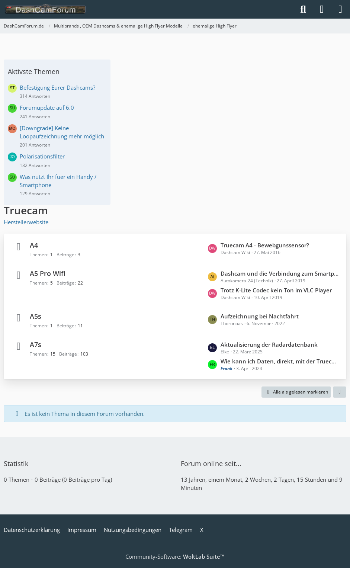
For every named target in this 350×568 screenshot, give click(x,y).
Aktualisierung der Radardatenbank (269, 344)
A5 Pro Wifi (47, 273)
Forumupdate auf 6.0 (47, 107)
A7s (35, 344)
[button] (339, 392)
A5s (35, 316)
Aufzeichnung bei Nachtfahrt (260, 316)
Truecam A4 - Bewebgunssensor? (265, 245)
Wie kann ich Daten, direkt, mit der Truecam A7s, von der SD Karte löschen (280, 361)
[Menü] (340, 9)
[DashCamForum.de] (45, 9)
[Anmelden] (321, 9)
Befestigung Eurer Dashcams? (57, 87)
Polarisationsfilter (42, 156)
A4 (34, 245)
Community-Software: (175, 556)
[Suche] (303, 9)
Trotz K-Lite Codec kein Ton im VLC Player (276, 290)
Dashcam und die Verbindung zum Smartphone (280, 273)
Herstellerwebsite (26, 222)
